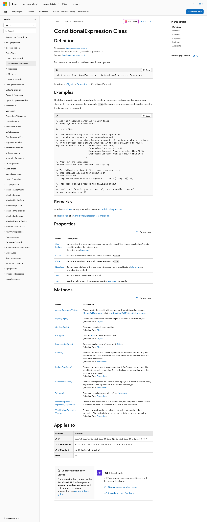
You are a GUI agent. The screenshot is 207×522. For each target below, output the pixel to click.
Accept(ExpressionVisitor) (66, 310)
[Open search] (193, 3)
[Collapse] (35, 19)
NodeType (63, 215)
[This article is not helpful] (197, 55)
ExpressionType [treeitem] (12, 121)
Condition (67, 209)
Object (69, 84)
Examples (176, 30)
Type (57, 280)
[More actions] (150, 21)
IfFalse (58, 255)
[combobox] (19, 25)
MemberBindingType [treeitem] (15, 200)
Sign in (201, 3)
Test (57, 275)
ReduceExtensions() (63, 381)
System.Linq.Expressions (76, 47)
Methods (176, 42)
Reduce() (59, 352)
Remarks (176, 34)
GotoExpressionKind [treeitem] (14, 137)
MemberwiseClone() (64, 344)
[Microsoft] (5, 4)
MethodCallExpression (92, 313)
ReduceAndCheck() (63, 367)
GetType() (59, 335)
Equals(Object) (61, 318)
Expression (82, 84)
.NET (66, 21)
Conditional (104, 215)
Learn (57, 21)
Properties (176, 38)
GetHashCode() (62, 327)
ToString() (59, 393)
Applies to (176, 45)
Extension (134, 266)
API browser (78, 21)
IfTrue (57, 261)
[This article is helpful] (194, 55)
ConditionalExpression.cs (72, 55)
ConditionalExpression (110, 209)
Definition (176, 26)
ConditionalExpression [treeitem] (18, 63)
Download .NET (195, 11)
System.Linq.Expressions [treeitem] (16, 37)
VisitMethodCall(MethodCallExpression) (128, 313)
